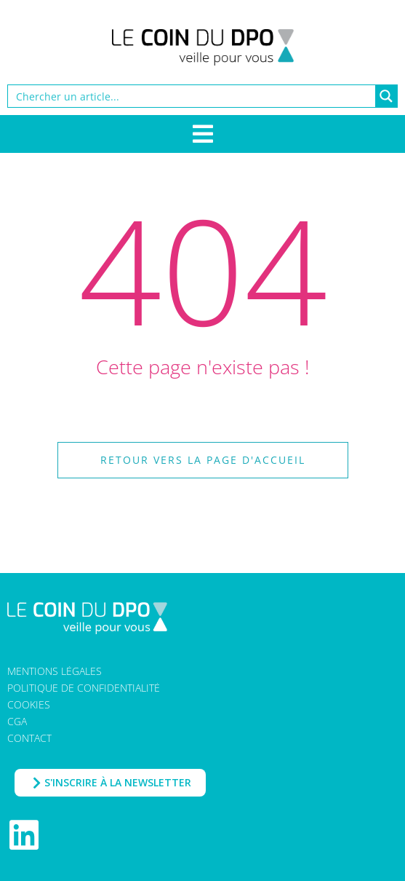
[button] (202, 460)
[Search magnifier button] (386, 96)
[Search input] (192, 96)
